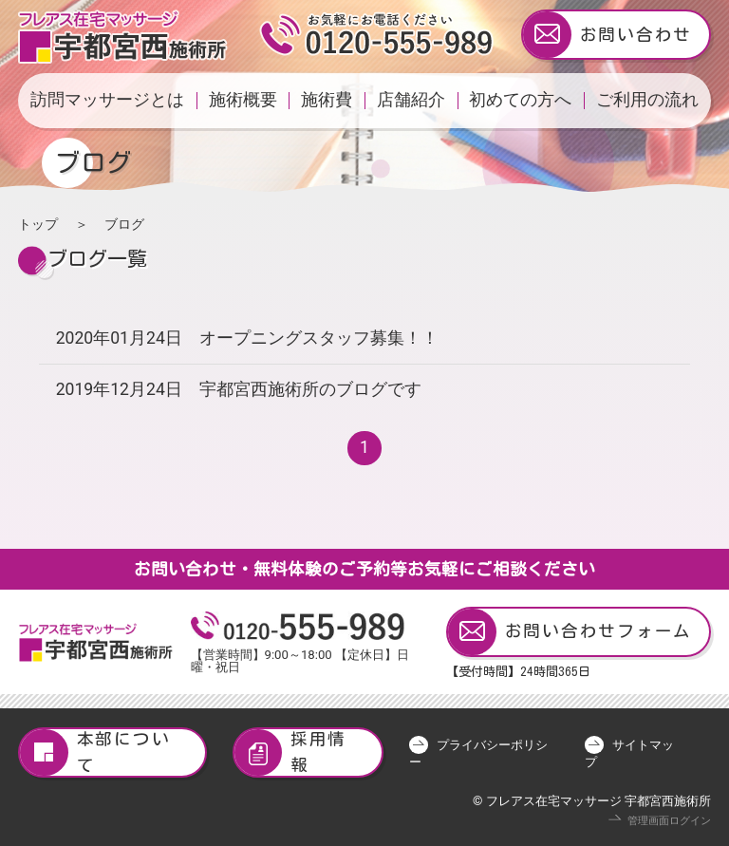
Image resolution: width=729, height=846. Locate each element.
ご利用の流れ (647, 99)
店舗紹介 (411, 99)
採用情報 (290, 752)
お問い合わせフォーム (570, 632)
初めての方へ (520, 99)
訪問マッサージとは (107, 99)
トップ (38, 224)
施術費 (326, 99)
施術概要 (243, 99)
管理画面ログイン (669, 821)
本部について (95, 752)
